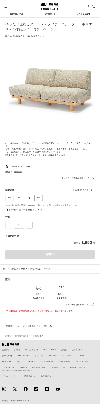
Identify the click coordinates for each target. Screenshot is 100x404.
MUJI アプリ (7, 362)
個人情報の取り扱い (22, 336)
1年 (9, 198)
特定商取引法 (38, 336)
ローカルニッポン (32, 350)
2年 (19, 198)
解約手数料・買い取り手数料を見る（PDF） (26, 210)
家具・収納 (48, 326)
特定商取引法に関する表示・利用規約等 (17, 371)
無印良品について (58, 367)
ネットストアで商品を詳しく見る (76, 178)
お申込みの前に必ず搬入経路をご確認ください (26, 269)
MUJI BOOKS (67, 356)
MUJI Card (32, 362)
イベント (17, 350)
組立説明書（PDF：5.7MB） (20, 167)
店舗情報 (5, 350)
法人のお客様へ (65, 362)
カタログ (19, 362)
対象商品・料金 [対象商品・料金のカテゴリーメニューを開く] (16, 14)
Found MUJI (52, 356)
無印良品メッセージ (39, 367)
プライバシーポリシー (10, 376)
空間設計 (64, 350)
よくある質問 (77, 350)
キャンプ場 (39, 356)
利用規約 (8, 336)
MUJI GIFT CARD (47, 362)
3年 (28, 198)
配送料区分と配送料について (78, 304)
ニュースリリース (9, 367)
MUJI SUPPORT (49, 350)
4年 (38, 198)
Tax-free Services (81, 362)
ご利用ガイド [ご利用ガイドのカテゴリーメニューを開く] (50, 14)
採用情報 (23, 367)
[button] (88, 6)
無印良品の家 (7, 356)
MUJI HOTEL (82, 356)
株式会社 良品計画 (77, 367)
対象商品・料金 (34, 326)
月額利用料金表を (83, 190)
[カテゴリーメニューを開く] (5, 6)
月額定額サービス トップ (14, 326)
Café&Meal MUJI (23, 356)
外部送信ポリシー (30, 376)
